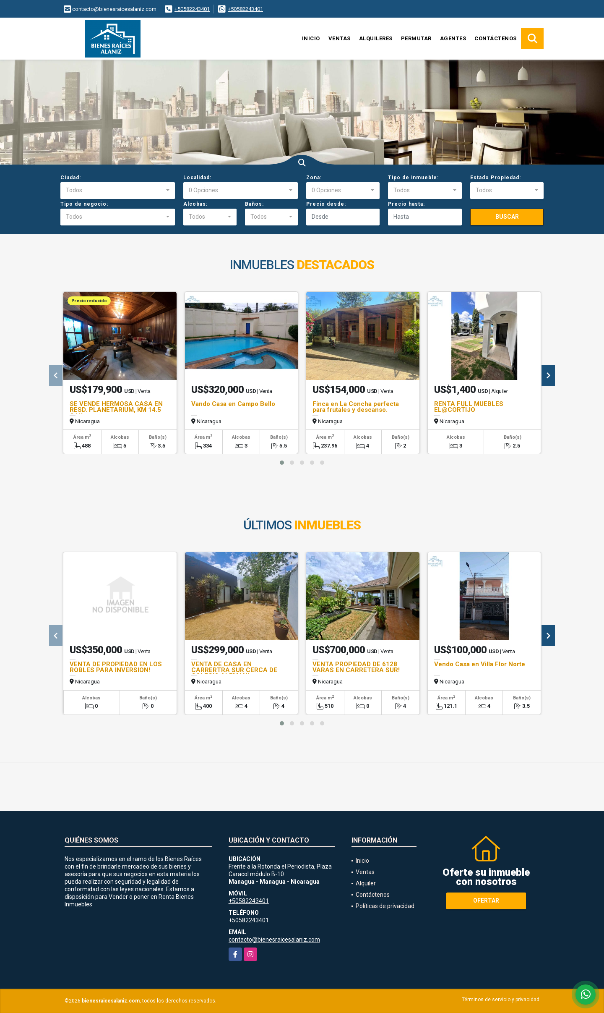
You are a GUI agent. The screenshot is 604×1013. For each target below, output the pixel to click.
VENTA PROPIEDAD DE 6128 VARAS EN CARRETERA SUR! (356, 667)
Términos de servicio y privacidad (500, 1000)
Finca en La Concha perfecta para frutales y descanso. (355, 407)
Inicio (311, 38)
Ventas (339, 38)
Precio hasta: (406, 204)
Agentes (453, 38)
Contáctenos (495, 38)
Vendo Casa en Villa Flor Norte (479, 664)
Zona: (314, 178)
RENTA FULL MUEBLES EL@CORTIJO (468, 407)
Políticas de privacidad (385, 906)
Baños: (254, 204)
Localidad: (197, 178)
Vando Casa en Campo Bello (233, 404)
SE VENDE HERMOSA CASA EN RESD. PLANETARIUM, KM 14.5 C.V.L (116, 409)
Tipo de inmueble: (413, 178)
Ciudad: (70, 178)
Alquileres (376, 38)
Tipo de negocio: (84, 204)
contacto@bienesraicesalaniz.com (274, 939)
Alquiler (366, 883)
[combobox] (117, 190)
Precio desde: (326, 204)
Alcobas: (195, 204)
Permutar (416, 38)
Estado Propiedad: (495, 178)
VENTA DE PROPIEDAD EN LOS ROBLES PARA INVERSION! (116, 667)
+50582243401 (192, 9)
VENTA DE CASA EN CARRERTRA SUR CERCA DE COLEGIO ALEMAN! (234, 670)
